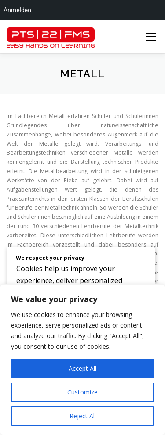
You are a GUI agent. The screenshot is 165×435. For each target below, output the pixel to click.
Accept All (82, 368)
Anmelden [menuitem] (17, 10)
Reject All (83, 416)
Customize (82, 392)
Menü (150, 37)
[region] (82, 359)
